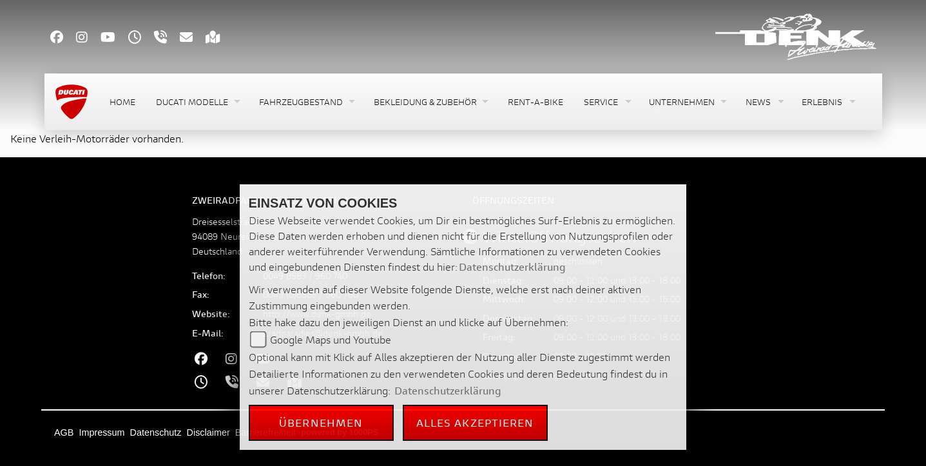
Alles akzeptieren (475, 422)
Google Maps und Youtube (330, 339)
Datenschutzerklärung (512, 266)
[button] (197, 102)
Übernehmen (321, 422)
